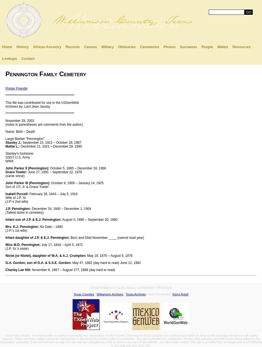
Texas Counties (84, 294)
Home (7, 47)
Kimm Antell (180, 294)
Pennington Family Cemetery (45, 74)
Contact (27, 59)
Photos (169, 47)
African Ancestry (47, 47)
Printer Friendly (16, 88)
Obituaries (127, 47)
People (207, 47)
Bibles (223, 47)
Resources (242, 47)
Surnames (188, 47)
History (22, 47)
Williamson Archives (110, 294)
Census (90, 47)
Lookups (9, 59)
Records (73, 47)
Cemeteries (149, 47)
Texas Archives (136, 294)
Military (107, 47)
